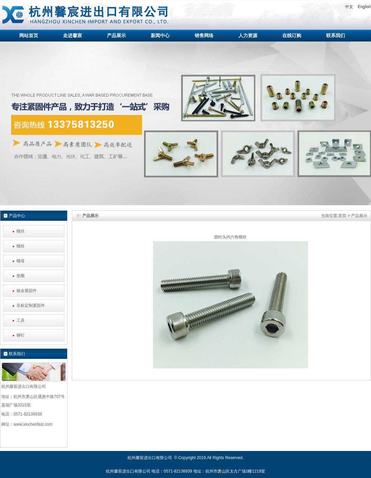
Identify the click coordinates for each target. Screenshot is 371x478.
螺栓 (21, 246)
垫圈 (21, 275)
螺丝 (21, 231)
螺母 (21, 261)
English (364, 6)
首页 (342, 215)
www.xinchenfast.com (32, 424)
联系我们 (17, 353)
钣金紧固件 (27, 290)
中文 (349, 6)
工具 (21, 320)
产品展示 (359, 215)
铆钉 (21, 335)
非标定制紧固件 (31, 305)
